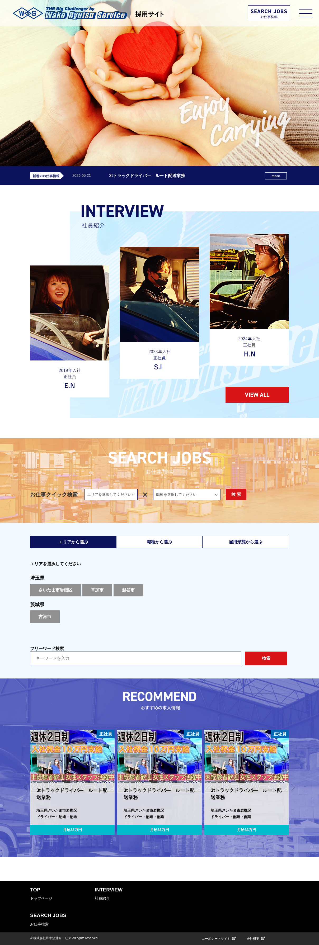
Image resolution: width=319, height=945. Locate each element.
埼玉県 (37, 578)
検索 (266, 658)
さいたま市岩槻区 (55, 590)
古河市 (45, 616)
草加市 (97, 590)
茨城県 (37, 604)
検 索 (266, 494)
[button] (26, 787)
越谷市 (128, 590)
